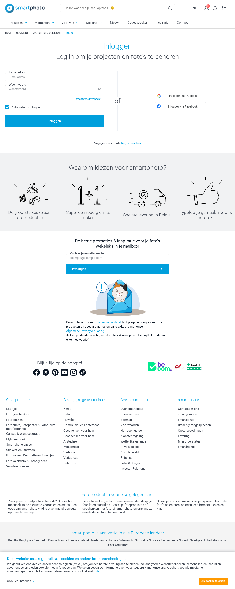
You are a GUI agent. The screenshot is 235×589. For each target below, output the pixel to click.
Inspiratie (162, 22)
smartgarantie (187, 414)
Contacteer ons (188, 409)
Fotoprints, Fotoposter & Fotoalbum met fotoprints (30, 427)
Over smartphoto (132, 409)
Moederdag (71, 447)
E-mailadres (17, 72)
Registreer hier (131, 143)
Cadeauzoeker (137, 22)
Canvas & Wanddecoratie (23, 434)
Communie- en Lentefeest (81, 425)
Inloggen (55, 121)
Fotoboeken (14, 420)
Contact (182, 22)
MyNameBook (16, 439)
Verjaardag (70, 458)
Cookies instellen (21, 581)
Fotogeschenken (17, 414)
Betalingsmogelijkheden (194, 425)
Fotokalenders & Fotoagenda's (27, 461)
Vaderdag (69, 452)
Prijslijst (126, 458)
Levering (183, 436)
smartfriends (186, 447)
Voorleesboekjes (18, 466)
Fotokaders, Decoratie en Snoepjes (30, 455)
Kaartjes (11, 409)
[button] (180, 96)
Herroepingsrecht (132, 430)
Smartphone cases (19, 444)
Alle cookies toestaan (213, 581)
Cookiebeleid (130, 452)
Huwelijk (69, 420)
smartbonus (186, 420)
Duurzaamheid (130, 414)
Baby (66, 414)
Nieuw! (114, 22)
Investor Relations (133, 468)
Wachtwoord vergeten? (88, 99)
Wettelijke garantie (133, 441)
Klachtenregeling (132, 436)
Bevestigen (78, 269)
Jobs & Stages (130, 463)
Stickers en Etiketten (20, 450)
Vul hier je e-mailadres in (87, 253)
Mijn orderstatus (189, 441)
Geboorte (69, 463)
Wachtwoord (17, 84)
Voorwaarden (130, 425)
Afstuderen (70, 441)
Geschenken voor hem (78, 436)
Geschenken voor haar (78, 430)
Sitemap (126, 420)
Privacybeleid (130, 447)
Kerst (67, 409)
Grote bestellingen (190, 430)
